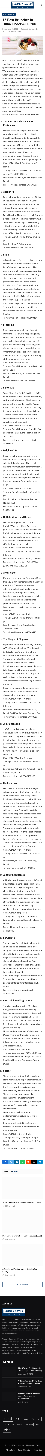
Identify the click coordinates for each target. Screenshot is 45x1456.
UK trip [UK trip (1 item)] (37, 1424)
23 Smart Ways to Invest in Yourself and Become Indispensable (29, 1396)
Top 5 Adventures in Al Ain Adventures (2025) (21, 1202)
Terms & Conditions (25, 1450)
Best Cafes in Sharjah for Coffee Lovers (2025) (22, 1236)
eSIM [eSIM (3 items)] (17, 1419)
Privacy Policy (10, 1450)
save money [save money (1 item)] (29, 1424)
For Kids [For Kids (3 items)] (36, 1419)
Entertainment (9, 14)
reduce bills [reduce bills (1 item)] (20, 1424)
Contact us (38, 1450)
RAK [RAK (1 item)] (13, 1424)
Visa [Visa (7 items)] (7, 1430)
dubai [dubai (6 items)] (8, 1419)
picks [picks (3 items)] (6, 1424)
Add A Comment (22, 1284)
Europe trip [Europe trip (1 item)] (26, 1419)
